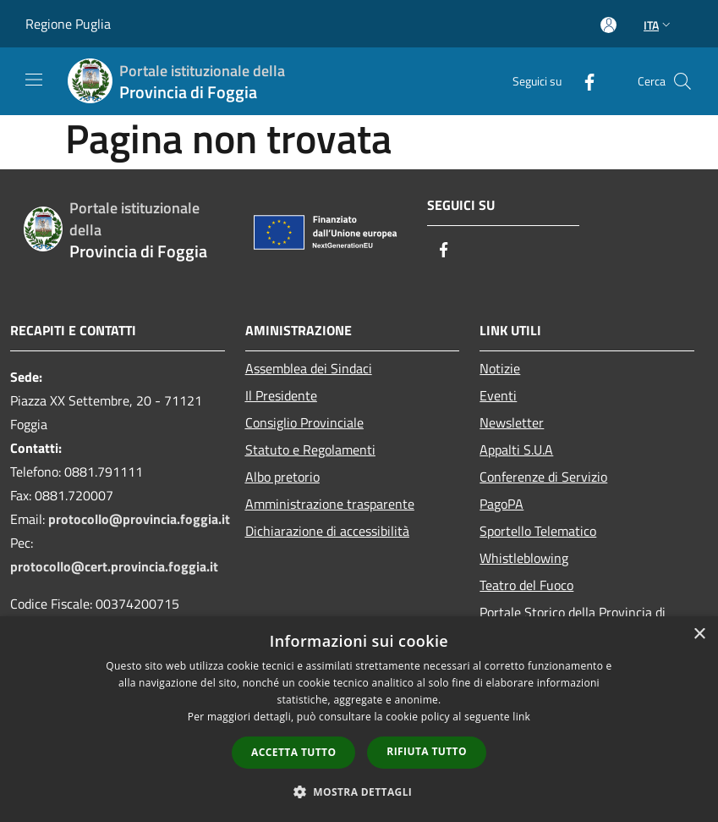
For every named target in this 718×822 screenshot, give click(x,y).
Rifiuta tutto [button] (426, 751)
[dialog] (359, 719)
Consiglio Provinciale (304, 422)
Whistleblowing (524, 558)
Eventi (498, 395)
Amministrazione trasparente (329, 504)
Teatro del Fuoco (526, 585)
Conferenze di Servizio (543, 476)
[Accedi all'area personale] (608, 25)
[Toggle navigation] (34, 79)
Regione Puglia (68, 24)
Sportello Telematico (538, 531)
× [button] (699, 634)
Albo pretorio (282, 476)
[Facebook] (583, 80)
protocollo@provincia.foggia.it (139, 519)
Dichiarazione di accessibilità (327, 531)
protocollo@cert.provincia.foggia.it (114, 566)
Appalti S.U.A (516, 449)
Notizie (500, 368)
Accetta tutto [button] (293, 752)
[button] (359, 791)
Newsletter (512, 422)
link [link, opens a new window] (521, 716)
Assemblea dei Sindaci (308, 368)
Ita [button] (659, 25)
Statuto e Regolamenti (310, 449)
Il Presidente (281, 395)
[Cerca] (682, 81)
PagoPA (501, 504)
